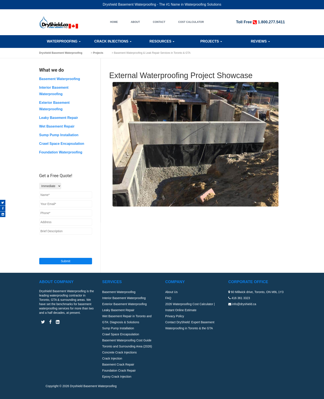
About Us (171, 292)
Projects (211, 41)
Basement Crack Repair (118, 364)
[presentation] (65, 243)
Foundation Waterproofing (60, 152)
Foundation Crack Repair (119, 370)
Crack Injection (112, 358)
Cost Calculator (191, 22)
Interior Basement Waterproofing (124, 298)
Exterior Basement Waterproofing (124, 304)
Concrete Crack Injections (119, 352)
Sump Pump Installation (58, 135)
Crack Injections (112, 41)
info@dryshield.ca (244, 304)
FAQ (168, 298)
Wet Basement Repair (57, 126)
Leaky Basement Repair (58, 118)
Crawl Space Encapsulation (61, 143)
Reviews (260, 41)
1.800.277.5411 (271, 22)
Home (114, 22)
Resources (162, 41)
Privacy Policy (174, 316)
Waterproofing (63, 41)
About (135, 22)
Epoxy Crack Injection (116, 376)
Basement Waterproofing (59, 79)
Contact (159, 22)
